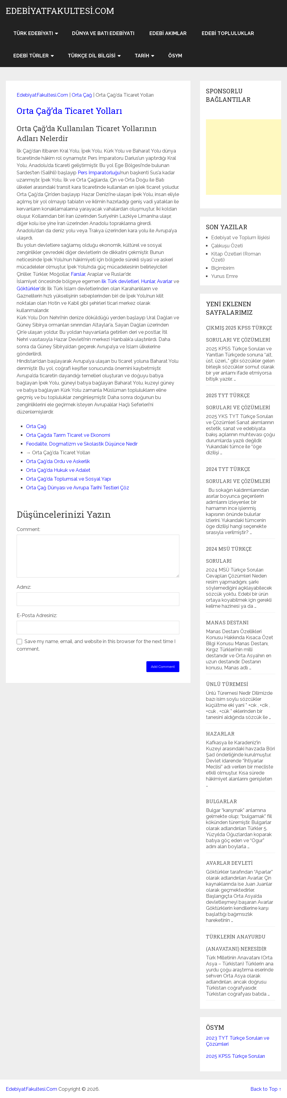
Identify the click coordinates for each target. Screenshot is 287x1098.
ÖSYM (175, 56)
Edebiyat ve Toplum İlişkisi (240, 237)
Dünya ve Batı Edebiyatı (103, 33)
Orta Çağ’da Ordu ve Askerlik (58, 461)
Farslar (78, 274)
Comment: (28, 529)
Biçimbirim (222, 268)
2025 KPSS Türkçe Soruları (235, 1056)
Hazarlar (220, 733)
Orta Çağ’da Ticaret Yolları (69, 110)
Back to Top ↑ (265, 1089)
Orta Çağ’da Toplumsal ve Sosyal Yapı (68, 479)
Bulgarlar (221, 801)
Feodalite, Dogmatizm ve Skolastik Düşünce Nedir (82, 444)
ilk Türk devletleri (120, 281)
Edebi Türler (31, 56)
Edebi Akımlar (168, 33)
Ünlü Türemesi (227, 684)
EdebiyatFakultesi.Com (60, 11)
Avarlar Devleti (229, 863)
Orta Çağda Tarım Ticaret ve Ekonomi (68, 435)
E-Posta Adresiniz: (37, 615)
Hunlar (148, 281)
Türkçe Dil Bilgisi (92, 56)
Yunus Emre (224, 276)
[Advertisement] (246, 157)
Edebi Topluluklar (228, 33)
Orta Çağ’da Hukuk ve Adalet (58, 470)
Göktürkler (28, 288)
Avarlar (164, 281)
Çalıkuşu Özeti (227, 246)
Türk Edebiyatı (33, 33)
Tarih (142, 56)
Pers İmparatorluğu (99, 172)
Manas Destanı (227, 622)
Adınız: (24, 587)
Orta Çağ (82, 95)
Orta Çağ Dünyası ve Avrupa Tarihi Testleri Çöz (77, 488)
